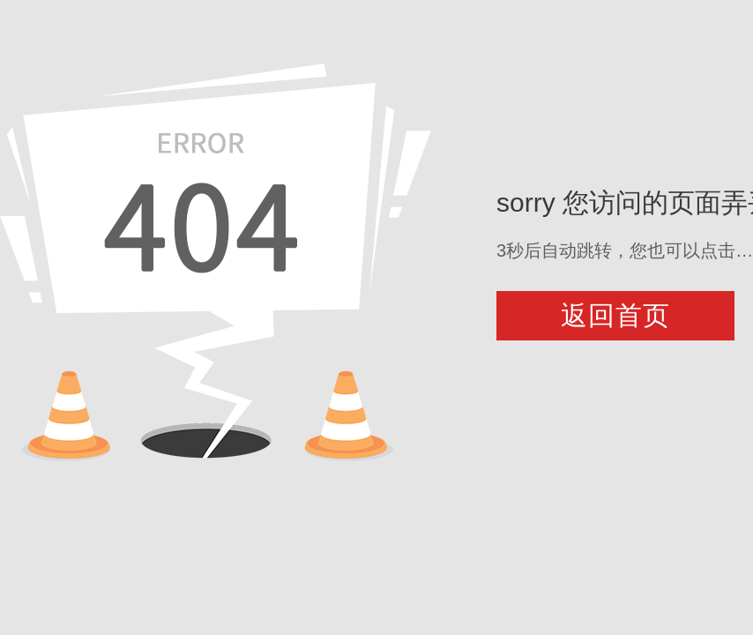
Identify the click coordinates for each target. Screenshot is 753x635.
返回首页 (615, 315)
